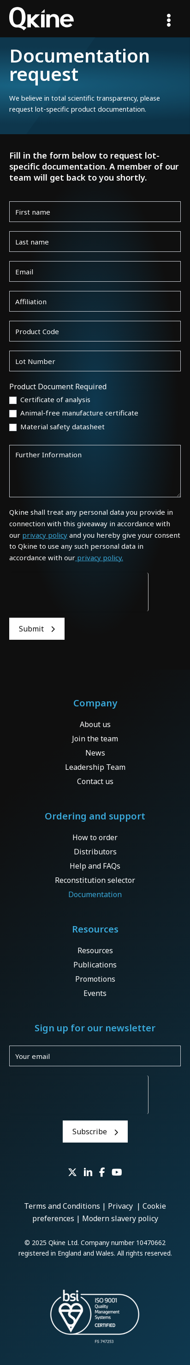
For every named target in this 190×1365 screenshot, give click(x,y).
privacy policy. (99, 557)
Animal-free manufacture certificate (73, 413)
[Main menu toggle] (169, 20)
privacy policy (44, 535)
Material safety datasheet (57, 426)
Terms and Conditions (62, 1206)
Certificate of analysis (49, 399)
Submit (31, 629)
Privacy (121, 1206)
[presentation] (78, 591)
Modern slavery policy (120, 1218)
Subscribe (89, 1131)
